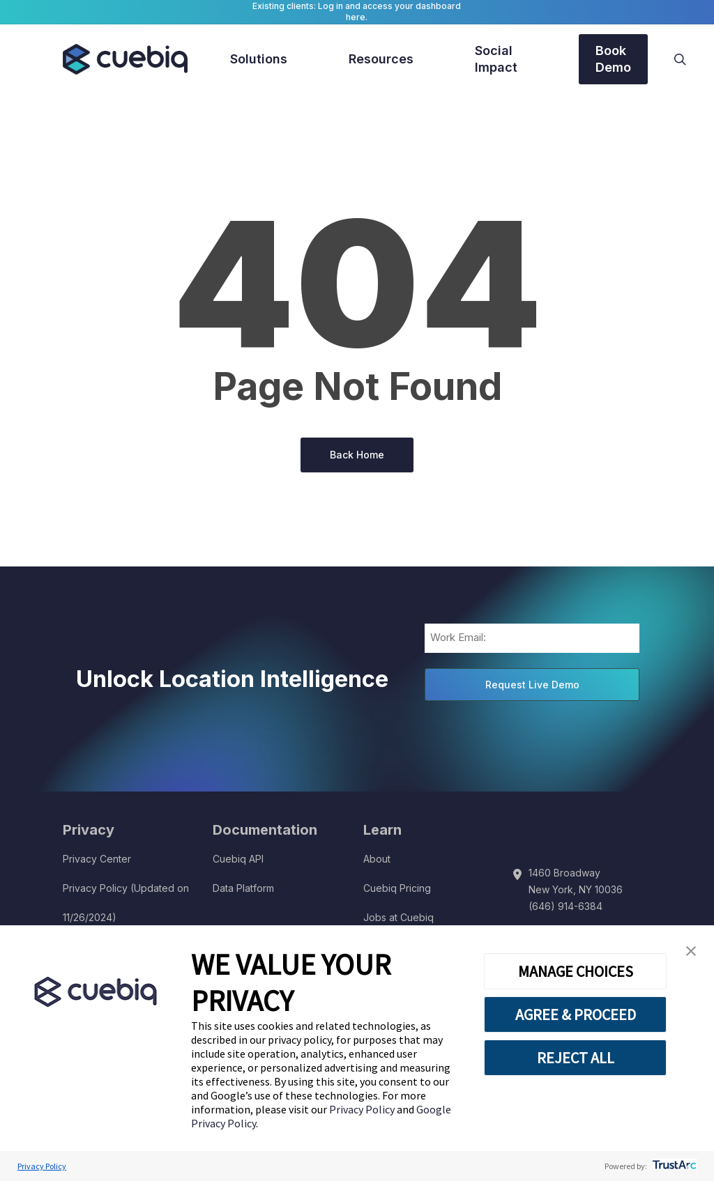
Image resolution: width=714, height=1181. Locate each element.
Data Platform (243, 888)
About (376, 859)
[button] (691, 951)
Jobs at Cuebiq (398, 917)
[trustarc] (673, 1166)
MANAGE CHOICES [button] (575, 971)
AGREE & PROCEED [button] (575, 1014)
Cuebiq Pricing (397, 888)
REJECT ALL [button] (575, 1057)
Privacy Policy (363, 1109)
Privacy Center (97, 859)
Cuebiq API (238, 859)
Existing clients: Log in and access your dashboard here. (356, 11)
